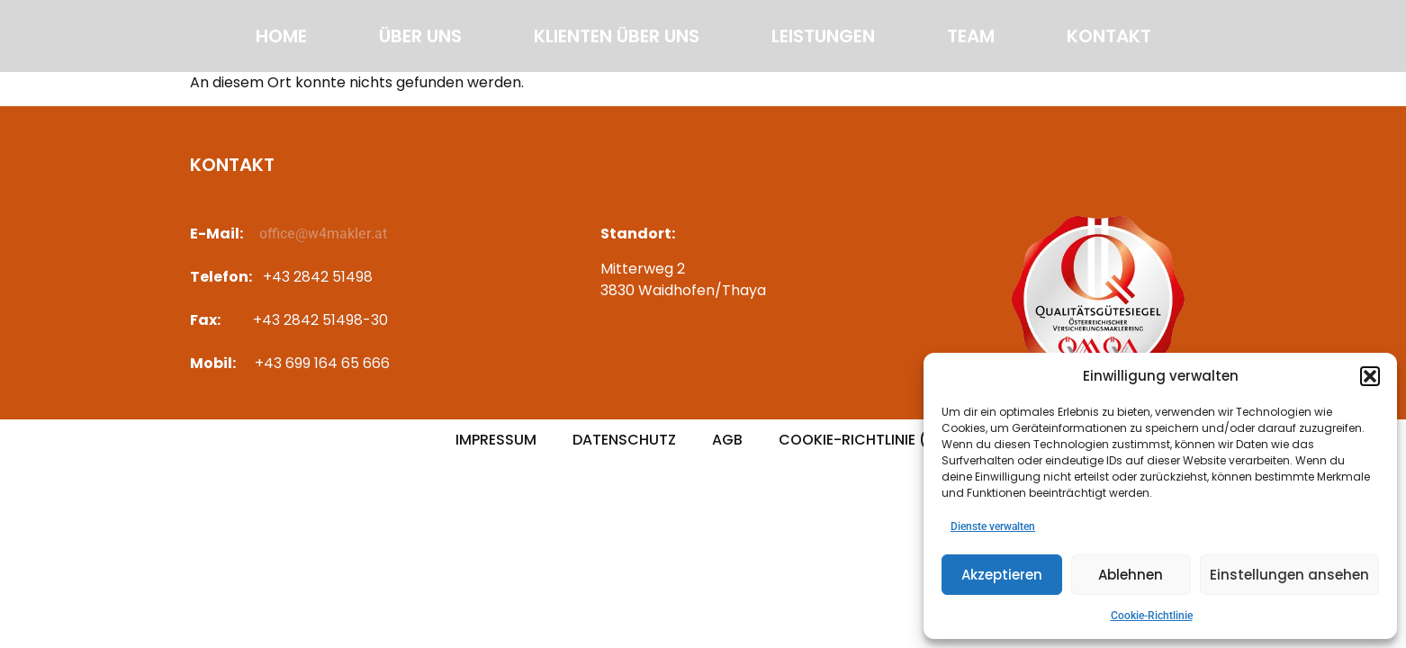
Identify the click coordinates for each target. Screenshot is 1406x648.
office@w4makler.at (323, 233)
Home (281, 36)
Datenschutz (624, 439)
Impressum (495, 439)
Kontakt (1109, 36)
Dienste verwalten (993, 526)
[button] (1370, 376)
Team (971, 36)
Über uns (420, 36)
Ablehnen (1130, 574)
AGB (727, 439)
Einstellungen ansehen (1289, 574)
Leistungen (823, 36)
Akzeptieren (1001, 574)
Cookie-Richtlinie (1152, 615)
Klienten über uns (616, 36)
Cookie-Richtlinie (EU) (865, 439)
